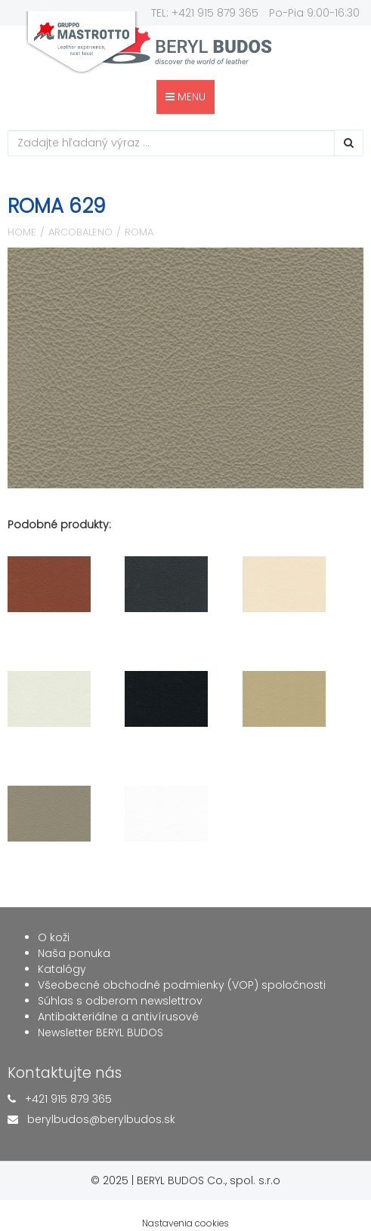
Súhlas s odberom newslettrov (120, 1000)
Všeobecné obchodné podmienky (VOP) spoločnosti (182, 984)
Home (22, 232)
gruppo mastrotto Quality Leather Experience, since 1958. (81, 42)
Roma (139, 232)
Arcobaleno (80, 232)
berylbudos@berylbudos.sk (101, 1119)
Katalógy (62, 969)
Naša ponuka (74, 953)
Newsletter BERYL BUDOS (100, 1032)
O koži (54, 937)
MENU (185, 96)
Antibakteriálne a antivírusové (118, 1016)
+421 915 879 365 (68, 1098)
